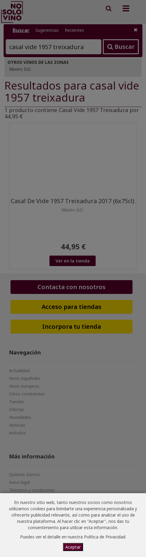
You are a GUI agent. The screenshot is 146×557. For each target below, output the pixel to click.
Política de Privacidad (104, 537)
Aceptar (73, 547)
